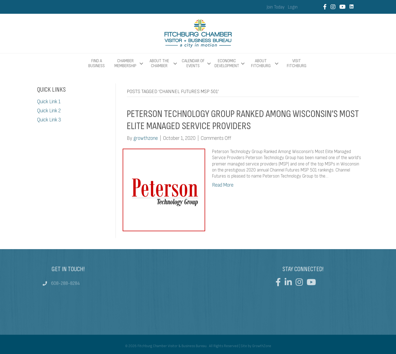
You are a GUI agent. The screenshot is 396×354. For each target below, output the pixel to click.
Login (293, 7)
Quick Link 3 (49, 120)
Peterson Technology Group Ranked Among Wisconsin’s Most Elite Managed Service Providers (243, 120)
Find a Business (96, 63)
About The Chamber (159, 63)
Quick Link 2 (49, 111)
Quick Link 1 (49, 102)
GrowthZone (261, 346)
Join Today (276, 7)
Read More (222, 185)
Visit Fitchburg (296, 64)
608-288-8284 (65, 285)
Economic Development (227, 63)
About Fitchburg (261, 63)
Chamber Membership (125, 63)
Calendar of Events (193, 63)
